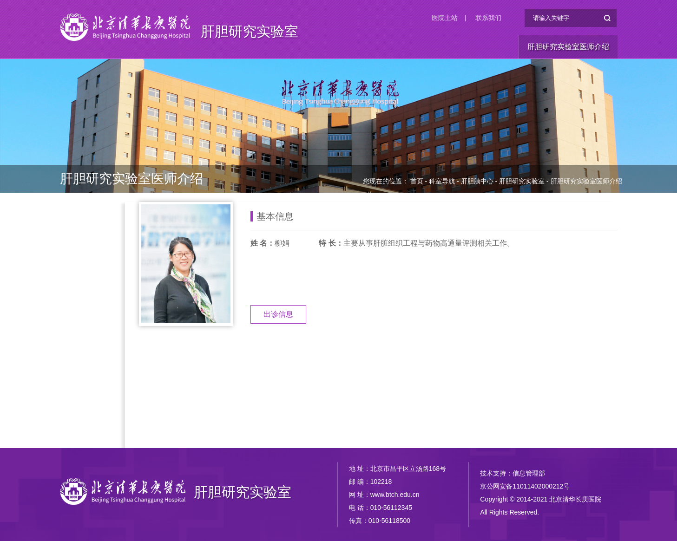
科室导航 (442, 181)
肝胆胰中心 (477, 181)
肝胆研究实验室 (249, 31)
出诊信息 (278, 314)
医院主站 (445, 17)
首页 (416, 181)
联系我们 (488, 17)
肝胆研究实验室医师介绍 (568, 47)
